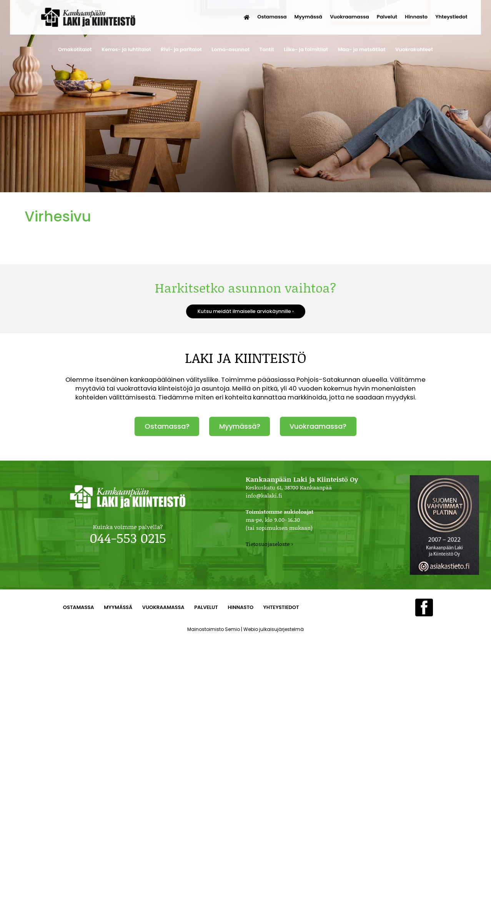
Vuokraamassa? (318, 426)
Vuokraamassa (349, 16)
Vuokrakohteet (414, 49)
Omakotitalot (75, 49)
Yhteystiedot (451, 16)
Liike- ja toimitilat (306, 49)
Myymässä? (239, 426)
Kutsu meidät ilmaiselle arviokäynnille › (246, 311)
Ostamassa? (167, 426)
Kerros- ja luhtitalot (126, 49)
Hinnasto (416, 16)
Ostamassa (271, 16)
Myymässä (309, 16)
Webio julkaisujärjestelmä (273, 629)
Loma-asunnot (230, 49)
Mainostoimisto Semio (213, 629)
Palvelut (387, 16)
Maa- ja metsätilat (362, 49)
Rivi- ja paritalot (181, 49)
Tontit (267, 49)
